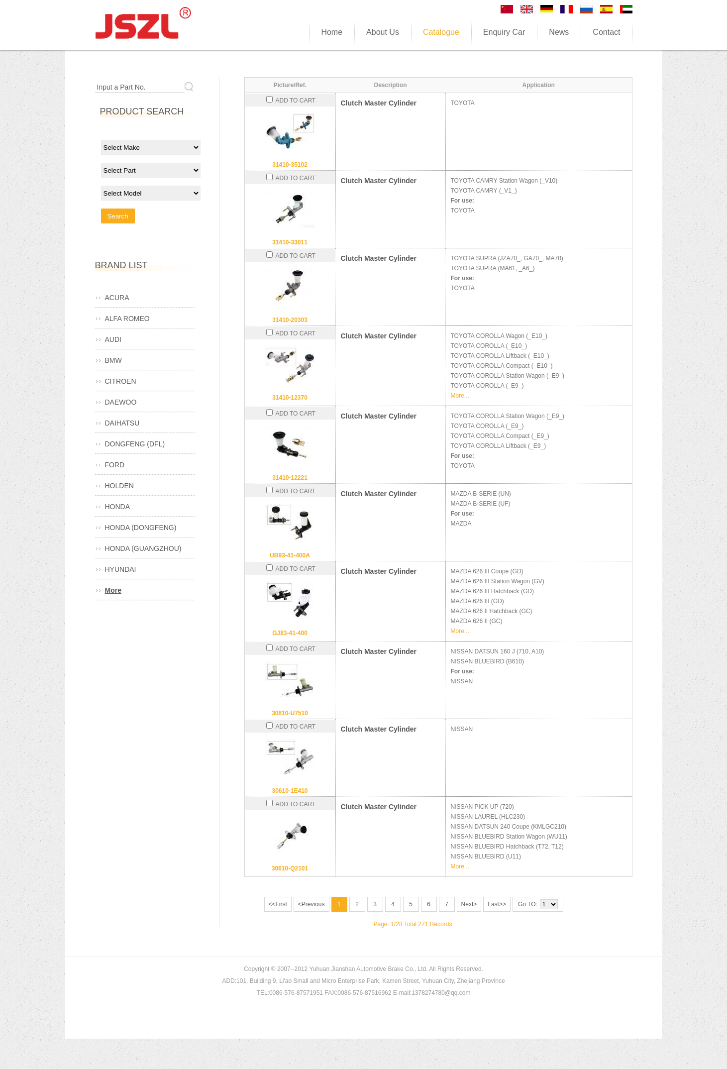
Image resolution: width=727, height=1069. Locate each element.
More (113, 590)
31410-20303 (290, 320)
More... (460, 395)
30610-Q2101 (290, 868)
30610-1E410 (290, 790)
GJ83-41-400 (290, 633)
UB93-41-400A (290, 555)
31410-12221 (290, 477)
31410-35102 (290, 164)
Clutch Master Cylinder (378, 103)
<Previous (311, 904)
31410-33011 (290, 242)
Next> (469, 904)
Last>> (497, 904)
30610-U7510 (290, 713)
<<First (278, 904)
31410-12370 (290, 397)
